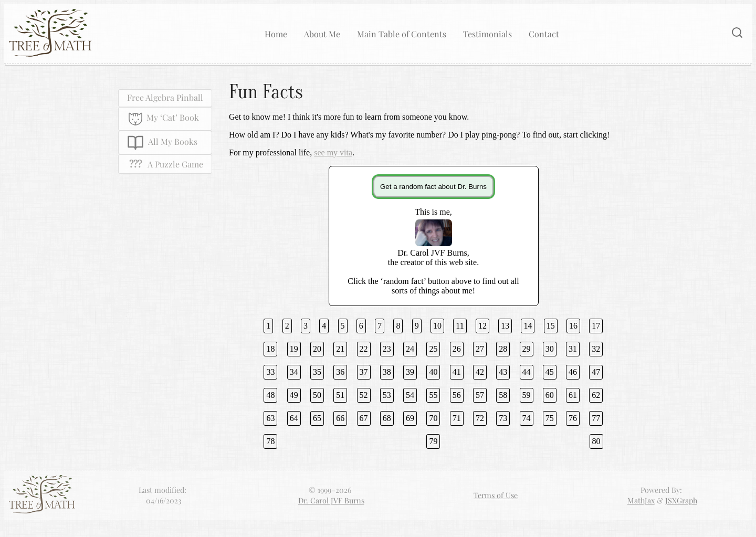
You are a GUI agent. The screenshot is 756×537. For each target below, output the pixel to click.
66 (340, 418)
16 (573, 325)
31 (573, 348)
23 (387, 348)
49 (294, 395)
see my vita (333, 152)
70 (433, 418)
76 (573, 418)
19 (294, 348)
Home (276, 33)
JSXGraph (681, 500)
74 (526, 418)
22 (364, 348)
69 (410, 418)
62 (596, 395)
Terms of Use (496, 495)
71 (457, 418)
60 (549, 395)
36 (340, 371)
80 (596, 441)
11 (460, 325)
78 (270, 441)
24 (410, 348)
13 (505, 325)
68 (387, 418)
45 (549, 371)
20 (317, 348)
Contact (544, 33)
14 (527, 325)
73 (503, 418)
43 (503, 371)
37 (364, 371)
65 (317, 418)
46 (573, 371)
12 (482, 325)
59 (526, 395)
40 (433, 371)
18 (270, 348)
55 (433, 395)
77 (596, 418)
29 (526, 348)
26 (457, 348)
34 (294, 371)
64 (294, 418)
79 (433, 441)
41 (457, 371)
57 (480, 395)
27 (480, 348)
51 (340, 395)
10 (437, 325)
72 (480, 418)
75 (549, 418)
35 (317, 371)
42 (480, 371)
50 (317, 395)
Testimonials (487, 33)
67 (364, 418)
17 (596, 325)
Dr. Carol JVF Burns (331, 500)
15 (551, 325)
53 (387, 395)
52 (364, 395)
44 (526, 371)
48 (270, 395)
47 (596, 371)
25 (433, 348)
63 (270, 418)
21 (340, 348)
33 (270, 371)
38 (387, 371)
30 (549, 348)
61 (573, 395)
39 (410, 371)
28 (503, 348)
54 (410, 395)
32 (596, 348)
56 (457, 395)
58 (503, 395)
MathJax (641, 500)
